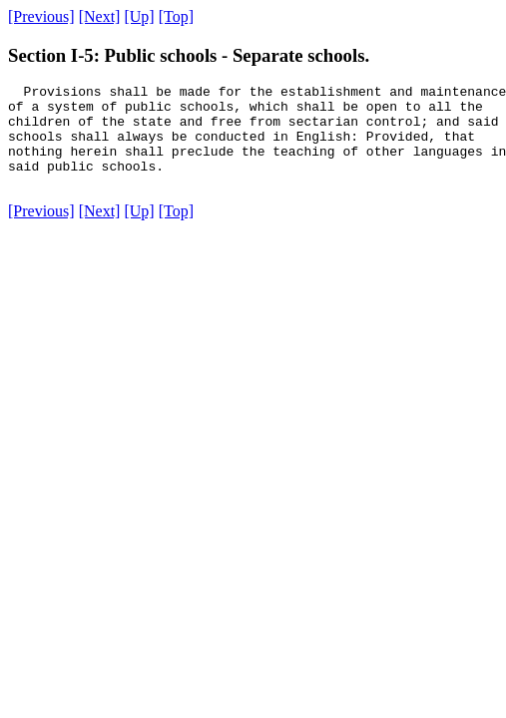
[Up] (139, 16)
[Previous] (41, 16)
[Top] (176, 16)
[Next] (100, 16)
